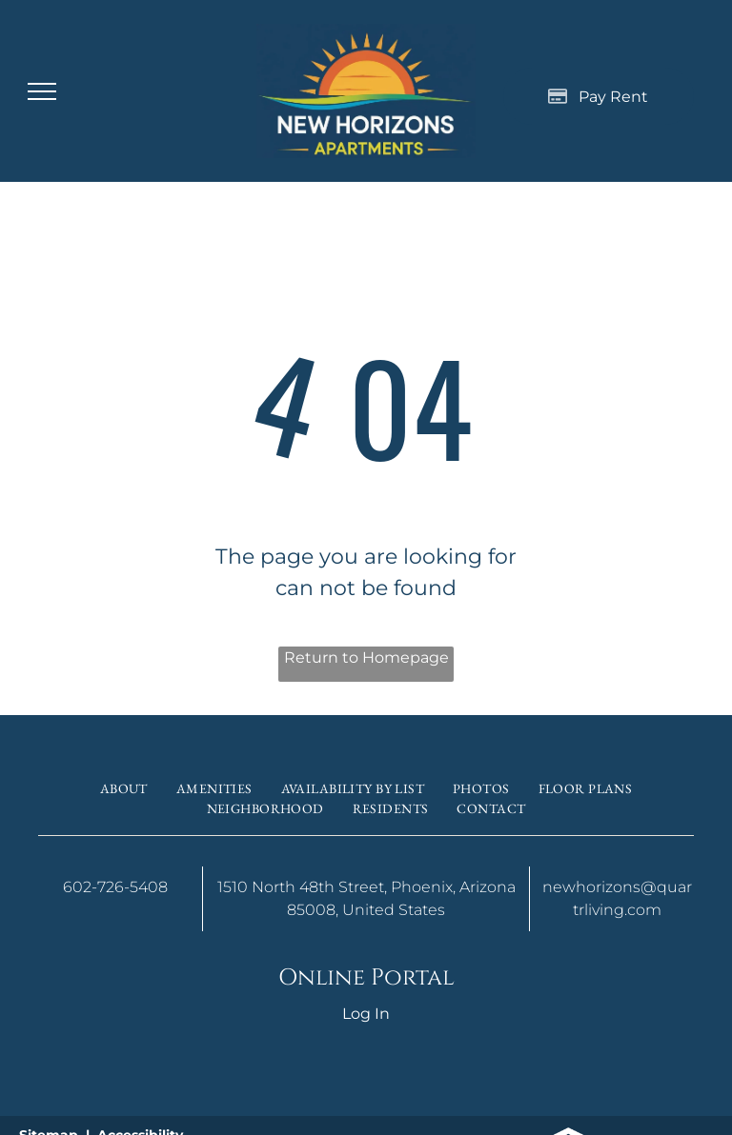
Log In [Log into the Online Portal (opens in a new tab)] (366, 1014)
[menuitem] (124, 789)
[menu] (42, 91)
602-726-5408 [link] (115, 887)
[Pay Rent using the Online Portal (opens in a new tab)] (598, 96)
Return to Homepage (366, 657)
